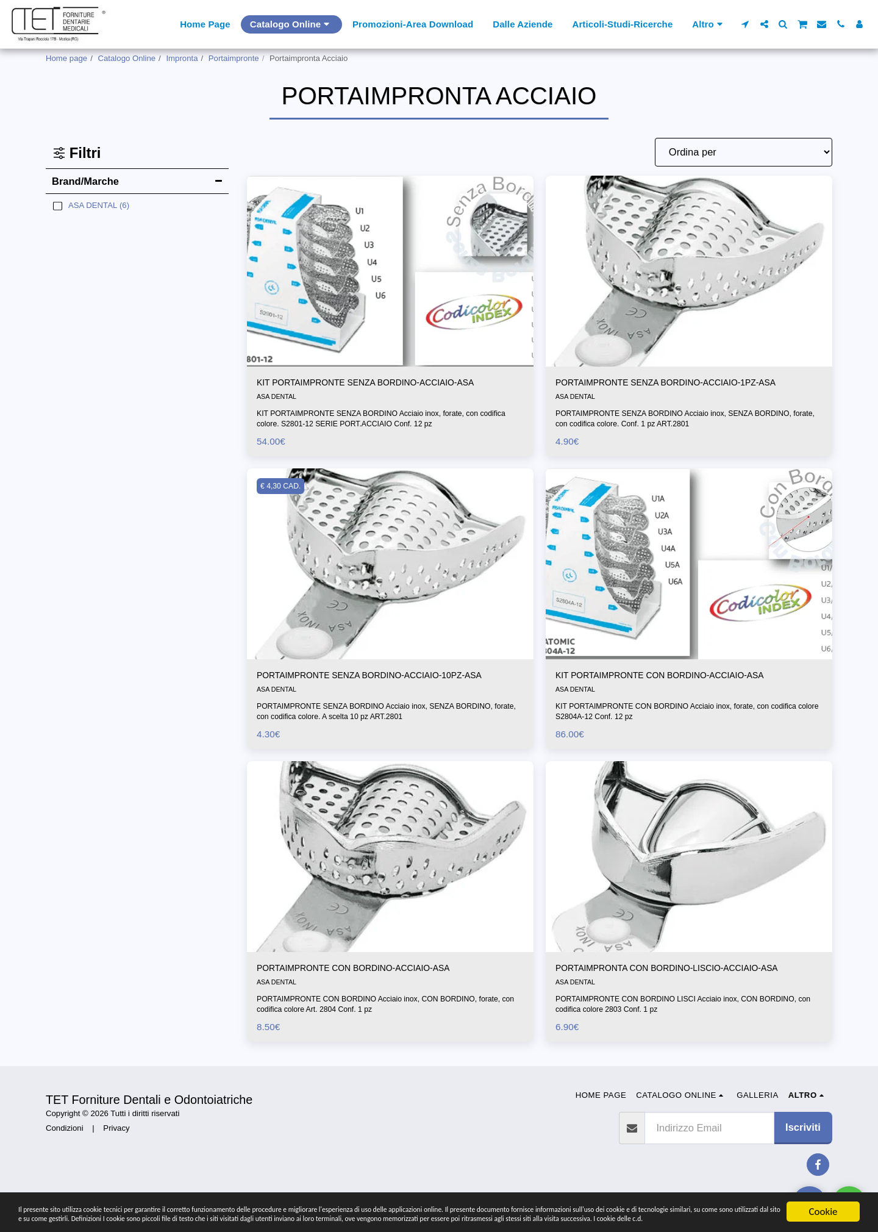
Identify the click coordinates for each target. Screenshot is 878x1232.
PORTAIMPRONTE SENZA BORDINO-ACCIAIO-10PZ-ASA (380, 686)
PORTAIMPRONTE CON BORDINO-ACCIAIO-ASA (372, 989)
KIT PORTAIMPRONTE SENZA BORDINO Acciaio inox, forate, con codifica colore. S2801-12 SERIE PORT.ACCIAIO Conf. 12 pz (376, 421)
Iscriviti (803, 1149)
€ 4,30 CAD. (283, 488)
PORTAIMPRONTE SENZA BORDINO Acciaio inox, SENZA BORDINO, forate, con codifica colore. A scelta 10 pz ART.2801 (384, 731)
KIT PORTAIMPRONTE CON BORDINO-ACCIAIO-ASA (679, 678)
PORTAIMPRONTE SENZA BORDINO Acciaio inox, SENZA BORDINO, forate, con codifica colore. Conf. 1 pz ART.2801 (683, 421)
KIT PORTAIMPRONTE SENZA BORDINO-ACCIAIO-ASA (386, 383)
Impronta (182, 58)
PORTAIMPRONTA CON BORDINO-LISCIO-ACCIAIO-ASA (688, 989)
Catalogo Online (127, 58)
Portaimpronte (234, 58)
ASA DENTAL (278, 399)
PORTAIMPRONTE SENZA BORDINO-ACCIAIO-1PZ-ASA (686, 383)
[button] (745, 24)
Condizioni (65, 1150)
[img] (390, 271)
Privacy (116, 1150)
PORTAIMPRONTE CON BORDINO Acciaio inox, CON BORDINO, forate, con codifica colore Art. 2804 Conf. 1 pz (388, 1026)
